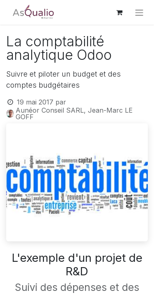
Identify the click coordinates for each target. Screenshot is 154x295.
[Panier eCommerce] (119, 12)
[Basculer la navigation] (139, 12)
